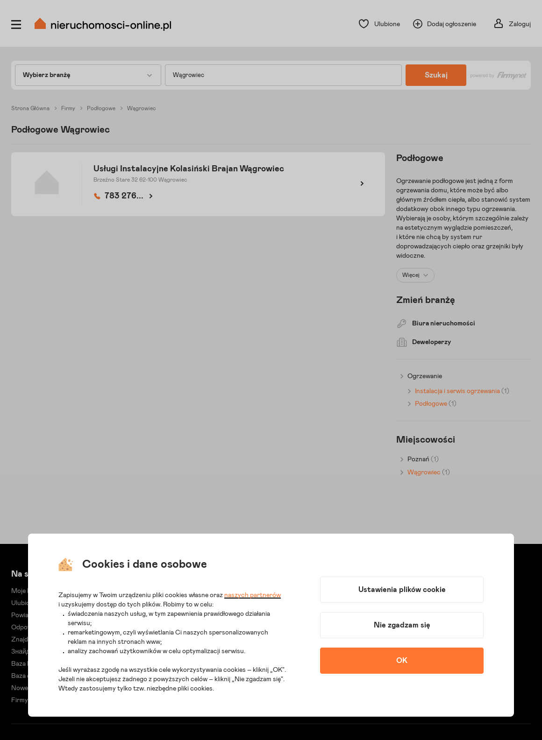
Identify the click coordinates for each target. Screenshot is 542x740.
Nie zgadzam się (402, 625)
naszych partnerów (252, 595)
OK (401, 660)
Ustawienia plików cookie (402, 589)
